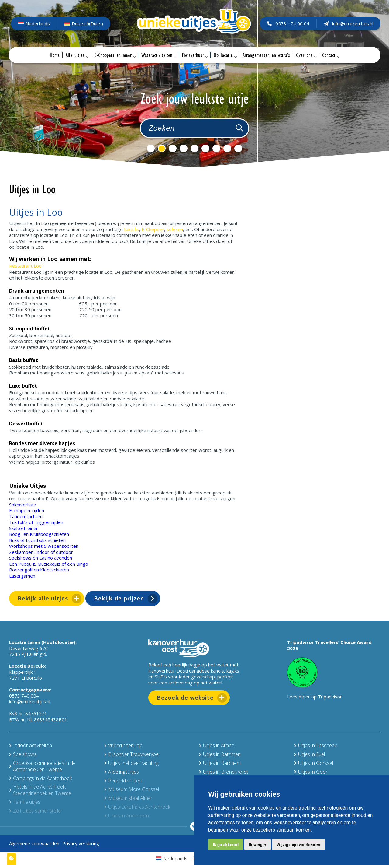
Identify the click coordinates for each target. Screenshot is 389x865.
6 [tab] (205, 148)
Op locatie (225, 55)
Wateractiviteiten (158, 55)
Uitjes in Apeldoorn (126, 815)
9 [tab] (238, 148)
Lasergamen (22, 576)
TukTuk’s (18, 522)
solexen (175, 229)
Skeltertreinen (24, 528)
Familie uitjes (24, 802)
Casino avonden (55, 558)
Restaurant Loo (25, 266)
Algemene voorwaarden (34, 843)
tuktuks (131, 229)
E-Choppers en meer (114, 55)
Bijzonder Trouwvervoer (132, 754)
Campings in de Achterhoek (40, 778)
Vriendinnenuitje (123, 745)
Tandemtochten (26, 516)
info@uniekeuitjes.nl (348, 23)
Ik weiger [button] (257, 844)
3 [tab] (173, 148)
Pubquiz (26, 564)
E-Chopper (153, 229)
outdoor (64, 552)
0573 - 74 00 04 (288, 23)
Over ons (306, 55)
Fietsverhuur (195, 55)
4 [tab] (184, 148)
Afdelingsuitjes (121, 771)
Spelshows (20, 558)
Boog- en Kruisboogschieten (39, 534)
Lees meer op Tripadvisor (314, 697)
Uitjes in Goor (311, 771)
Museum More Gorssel (131, 789)
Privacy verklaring (80, 843)
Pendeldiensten (123, 780)
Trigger (42, 522)
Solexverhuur (22, 504)
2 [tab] (162, 148)
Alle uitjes (77, 55)
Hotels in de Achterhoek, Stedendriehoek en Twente (40, 789)
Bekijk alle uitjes (43, 598)
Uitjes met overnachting (131, 763)
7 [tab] (216, 148)
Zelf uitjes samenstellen (36, 810)
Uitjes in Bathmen (220, 754)
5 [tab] (194, 148)
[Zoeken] (239, 128)
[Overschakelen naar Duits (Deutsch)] (84, 23)
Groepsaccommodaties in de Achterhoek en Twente (42, 766)
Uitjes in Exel (309, 754)
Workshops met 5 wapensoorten (43, 546)
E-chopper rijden (26, 510)
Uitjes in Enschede (315, 745)
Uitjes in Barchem (220, 763)
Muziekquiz (48, 564)
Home (55, 55)
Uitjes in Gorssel (313, 763)
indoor (42, 552)
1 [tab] (151, 148)
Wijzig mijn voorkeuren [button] (298, 844)
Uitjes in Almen (216, 745)
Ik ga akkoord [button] (226, 844)
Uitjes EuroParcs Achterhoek (137, 806)
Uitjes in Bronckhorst (223, 771)
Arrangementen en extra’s (266, 55)
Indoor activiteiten (30, 745)
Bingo (82, 564)
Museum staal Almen (128, 798)
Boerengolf (21, 570)
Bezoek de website (185, 697)
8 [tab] (227, 148)
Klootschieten (54, 570)
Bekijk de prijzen (119, 598)
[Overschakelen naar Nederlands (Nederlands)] (35, 23)
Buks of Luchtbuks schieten (37, 540)
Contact (330, 55)
